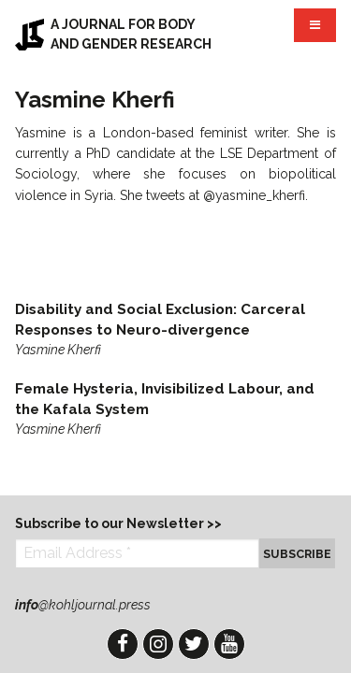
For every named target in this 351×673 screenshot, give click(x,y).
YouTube (229, 644)
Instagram (158, 644)
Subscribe (297, 554)
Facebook (123, 644)
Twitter (194, 644)
